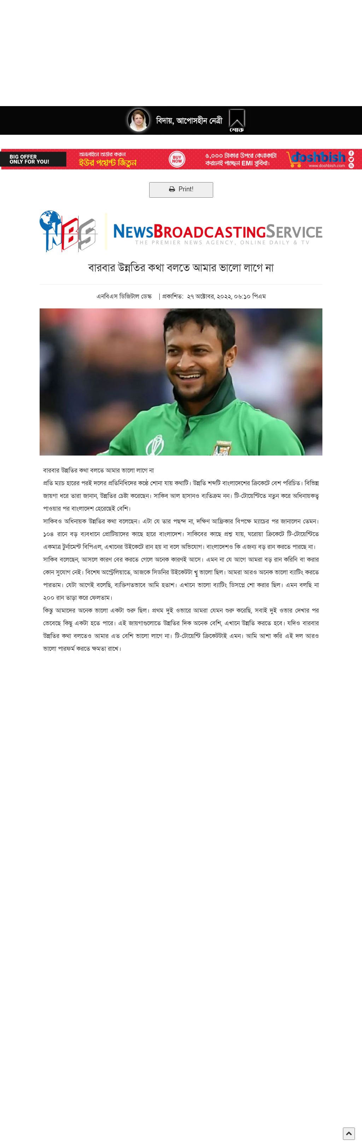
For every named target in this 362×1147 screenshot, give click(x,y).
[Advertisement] (181, 49)
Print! (181, 189)
